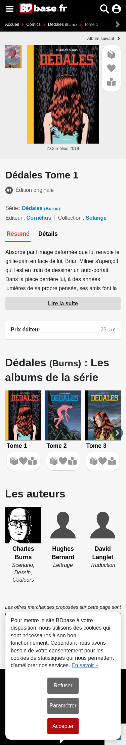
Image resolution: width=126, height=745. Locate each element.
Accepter (63, 726)
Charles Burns (23, 553)
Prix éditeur (25, 329)
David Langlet (103, 553)
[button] (104, 8)
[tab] (18, 234)
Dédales (62, 24)
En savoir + (85, 665)
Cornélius (39, 218)
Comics (33, 24)
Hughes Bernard (63, 553)
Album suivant (100, 38)
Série (11, 208)
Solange (96, 218)
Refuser (62, 685)
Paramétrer (62, 705)
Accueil (12, 24)
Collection (70, 218)
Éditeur (14, 218)
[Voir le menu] (9, 8)
